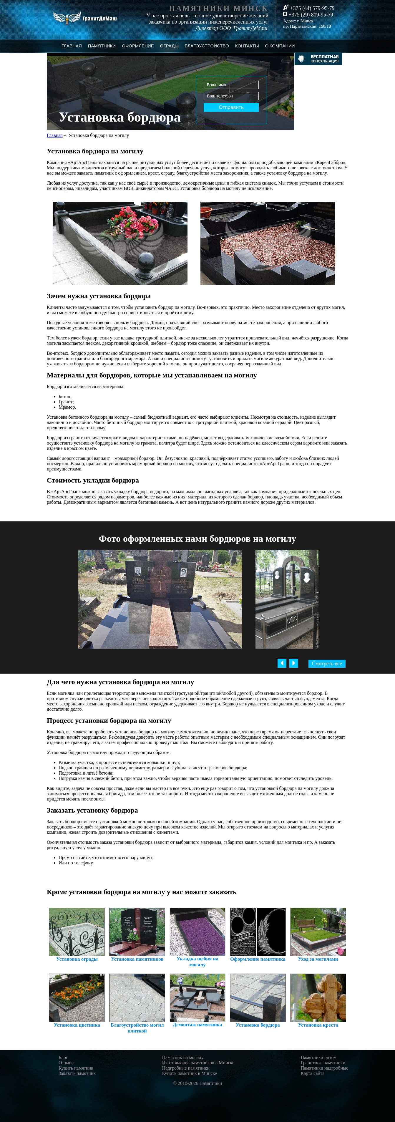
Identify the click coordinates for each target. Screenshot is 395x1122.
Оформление (138, 46)
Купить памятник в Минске (189, 1073)
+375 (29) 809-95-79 (308, 15)
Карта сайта (312, 1073)
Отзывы (66, 1062)
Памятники (102, 46)
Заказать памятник (77, 1073)
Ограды (169, 46)
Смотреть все (327, 664)
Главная (72, 46)
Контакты (247, 46)
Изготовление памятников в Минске (198, 1062)
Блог (63, 1057)
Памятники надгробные (324, 1067)
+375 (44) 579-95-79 (309, 7)
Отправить (231, 107)
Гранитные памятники (323, 1062)
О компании (280, 46)
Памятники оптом (318, 1057)
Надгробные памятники (186, 1067)
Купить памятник (76, 1067)
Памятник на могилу (183, 1057)
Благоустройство (207, 46)
